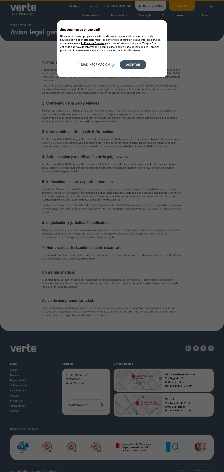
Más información (98, 65)
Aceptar (133, 65)
